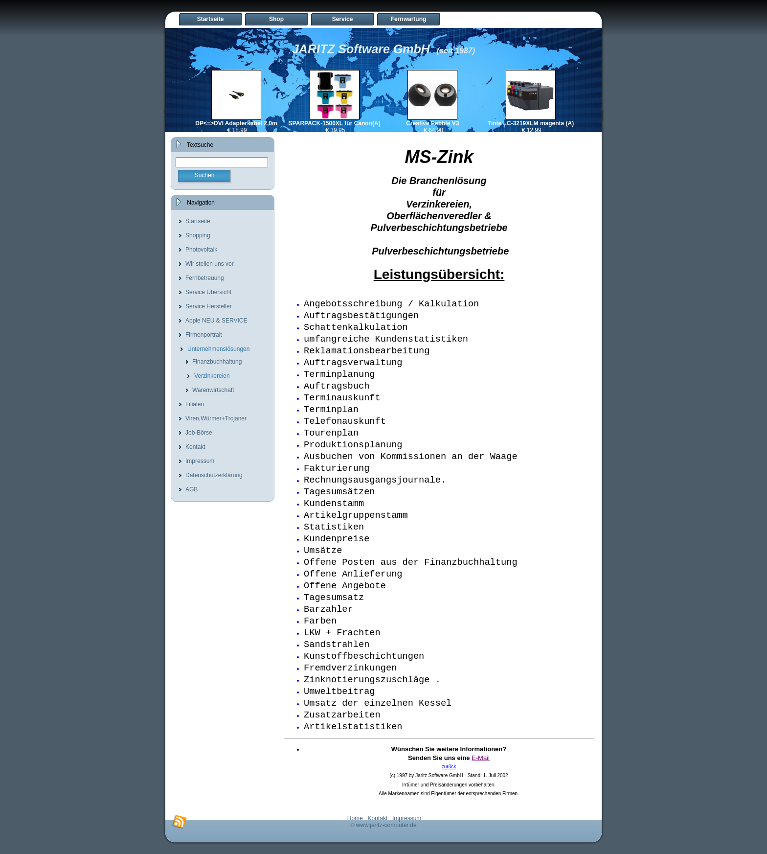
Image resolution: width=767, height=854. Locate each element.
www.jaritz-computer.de (386, 825)
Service (342, 19)
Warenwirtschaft (213, 390)
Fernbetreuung (204, 278)
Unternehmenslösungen (218, 349)
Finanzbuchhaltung (217, 361)
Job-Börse (198, 432)
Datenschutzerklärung (214, 475)
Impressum (199, 461)
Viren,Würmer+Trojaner (216, 418)
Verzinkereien (212, 375)
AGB (191, 489)
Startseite (210, 19)
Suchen (205, 175)
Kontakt (195, 446)
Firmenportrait (203, 334)
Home (355, 818)
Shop (276, 19)
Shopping (197, 235)
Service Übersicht (208, 292)
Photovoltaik (201, 249)
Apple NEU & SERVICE (216, 320)
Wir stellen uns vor (209, 263)
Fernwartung (409, 19)
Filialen (194, 404)
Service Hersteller (208, 306)
